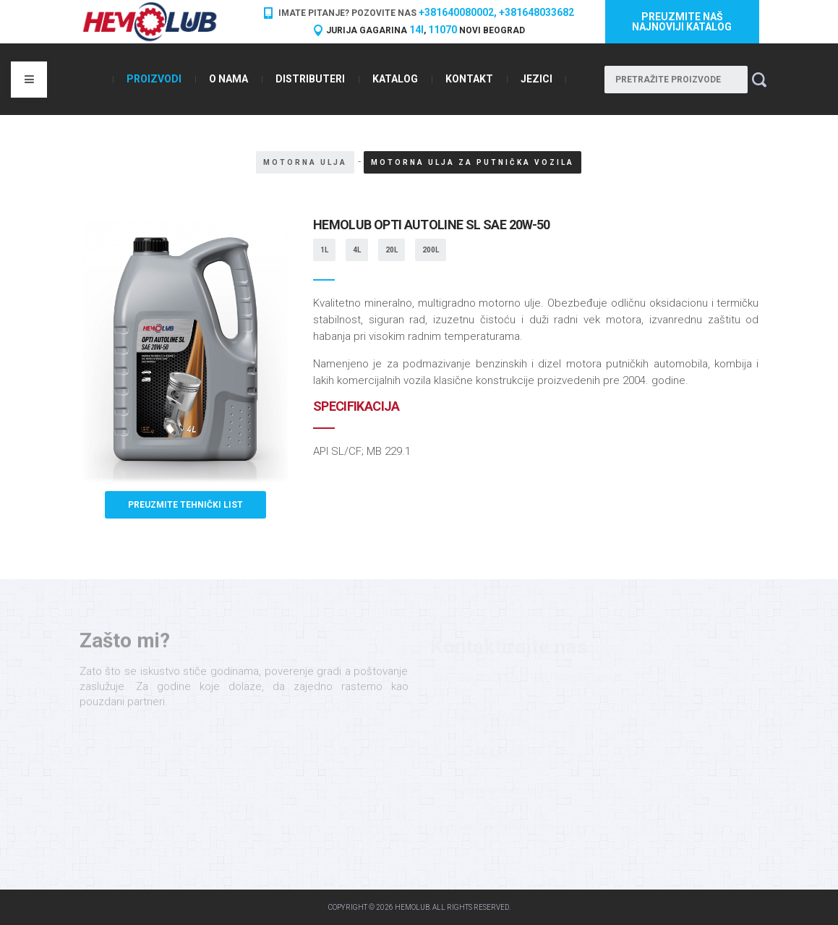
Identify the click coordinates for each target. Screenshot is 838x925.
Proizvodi (154, 79)
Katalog (395, 79)
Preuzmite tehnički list (185, 505)
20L (391, 250)
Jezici (536, 79)
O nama (228, 79)
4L (357, 250)
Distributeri (310, 79)
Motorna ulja (305, 162)
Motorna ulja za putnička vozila (472, 162)
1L (324, 250)
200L (430, 250)
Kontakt (469, 79)
